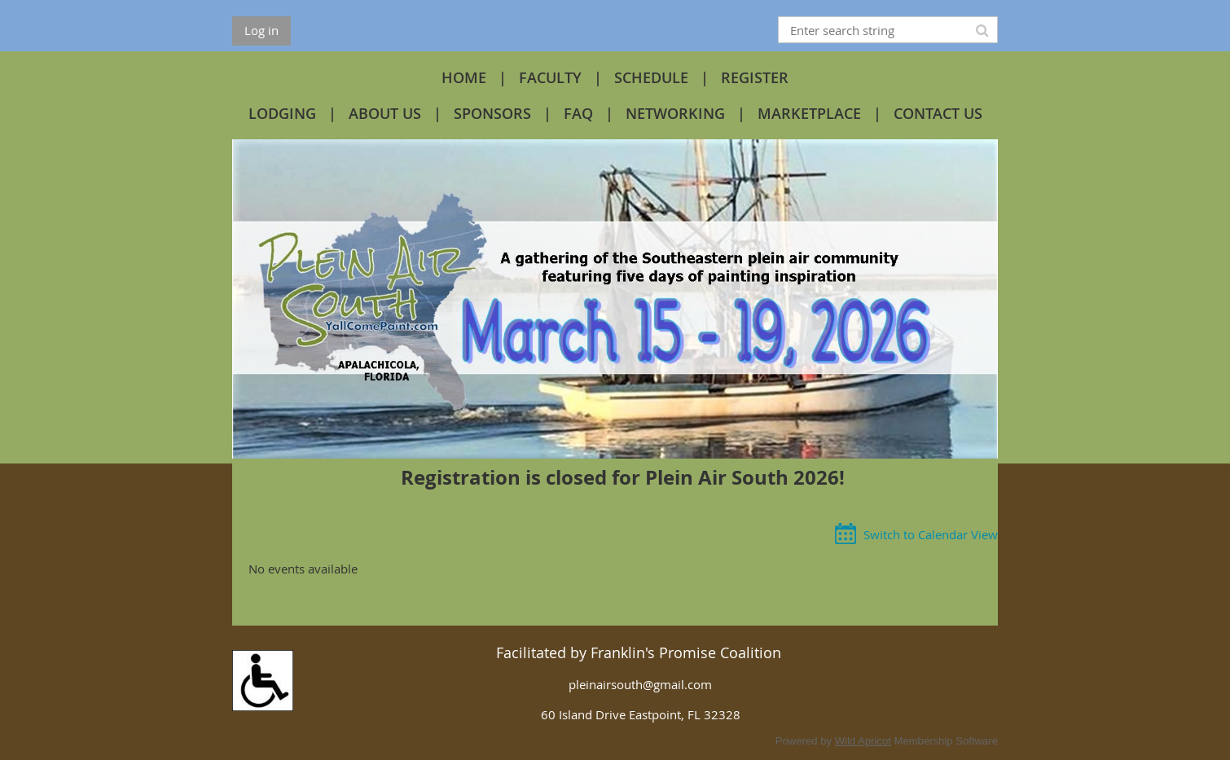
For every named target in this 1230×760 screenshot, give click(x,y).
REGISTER (755, 77)
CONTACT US (938, 113)
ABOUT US (385, 113)
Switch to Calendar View (930, 534)
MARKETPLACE (809, 113)
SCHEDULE (651, 77)
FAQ (578, 113)
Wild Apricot (863, 741)
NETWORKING (675, 113)
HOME (463, 77)
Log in (261, 30)
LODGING (282, 113)
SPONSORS (492, 113)
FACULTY (550, 77)
